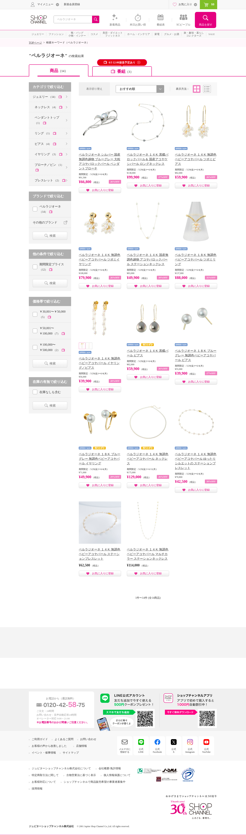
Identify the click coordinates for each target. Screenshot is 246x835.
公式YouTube (206, 750)
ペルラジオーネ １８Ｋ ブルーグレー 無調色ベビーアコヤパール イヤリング (99, 458)
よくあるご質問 (64, 739)
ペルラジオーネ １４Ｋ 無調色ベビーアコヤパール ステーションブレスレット (99, 554)
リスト (207, 89)
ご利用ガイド (40, 739)
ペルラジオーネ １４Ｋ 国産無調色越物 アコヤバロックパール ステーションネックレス (147, 259)
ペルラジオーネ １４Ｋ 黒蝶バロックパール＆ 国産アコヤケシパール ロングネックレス (147, 159)
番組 (125, 71)
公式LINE (141, 750)
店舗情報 (81, 746)
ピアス (43, 143)
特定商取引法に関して (45, 775)
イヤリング (46, 154)
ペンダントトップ (47, 120)
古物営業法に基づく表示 (81, 775)
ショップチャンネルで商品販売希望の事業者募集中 (94, 781)
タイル (196, 89)
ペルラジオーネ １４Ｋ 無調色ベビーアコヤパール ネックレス (147, 458)
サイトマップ (71, 752)
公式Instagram (190, 750)
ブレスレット (48, 180)
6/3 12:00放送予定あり (122, 62)
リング (43, 133)
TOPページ (35, 42)
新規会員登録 (72, 4)
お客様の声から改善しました (49, 746)
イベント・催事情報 (44, 752)
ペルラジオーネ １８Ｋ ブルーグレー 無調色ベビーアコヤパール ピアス (195, 355)
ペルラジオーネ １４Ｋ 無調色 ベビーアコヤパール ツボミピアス (195, 159)
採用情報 (37, 788)
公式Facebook (157, 750)
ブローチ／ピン (49, 164)
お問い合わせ (88, 739)
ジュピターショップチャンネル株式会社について (61, 768)
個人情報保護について (117, 775)
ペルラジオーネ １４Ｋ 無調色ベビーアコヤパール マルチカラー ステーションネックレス (147, 554)
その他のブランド (45, 222)
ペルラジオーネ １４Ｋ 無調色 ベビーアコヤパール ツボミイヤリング (99, 259)
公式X (173, 750)
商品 (58, 70)
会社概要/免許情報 (110, 768)
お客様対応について (44, 781)
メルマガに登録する (124, 750)
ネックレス (46, 107)
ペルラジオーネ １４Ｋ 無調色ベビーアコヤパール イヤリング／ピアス (99, 363)
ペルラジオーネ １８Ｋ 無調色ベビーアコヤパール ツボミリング (195, 259)
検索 (53, 235)
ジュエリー (45, 96)
